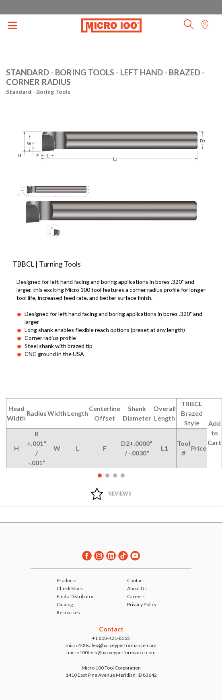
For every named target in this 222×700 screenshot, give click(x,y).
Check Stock (70, 588)
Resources (68, 612)
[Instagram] (99, 555)
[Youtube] (135, 555)
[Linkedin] (111, 555)
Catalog (65, 604)
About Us (137, 588)
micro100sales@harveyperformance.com (111, 645)
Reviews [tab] (120, 493)
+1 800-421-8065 (111, 638)
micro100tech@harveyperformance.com (111, 652)
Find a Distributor (75, 596)
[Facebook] (87, 555)
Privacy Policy (141, 604)
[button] (189, 26)
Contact (135, 580)
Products (66, 580)
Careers (136, 596)
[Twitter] (123, 555)
